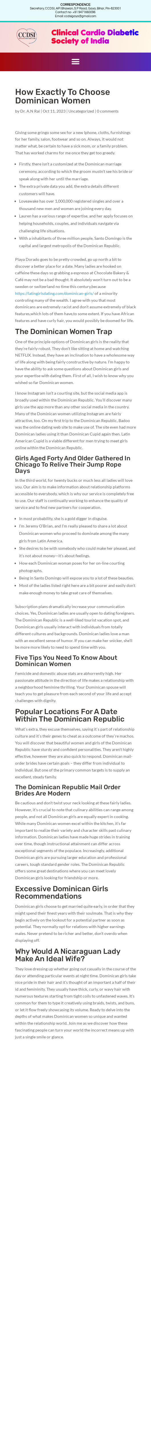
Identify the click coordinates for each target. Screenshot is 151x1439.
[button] (75, 61)
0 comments (108, 111)
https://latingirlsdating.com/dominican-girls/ (54, 293)
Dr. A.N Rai (30, 111)
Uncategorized (81, 111)
